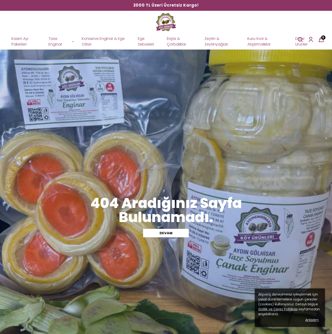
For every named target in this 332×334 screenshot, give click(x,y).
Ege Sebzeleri (146, 41)
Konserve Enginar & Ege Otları (103, 41)
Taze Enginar (61, 41)
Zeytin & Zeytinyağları (216, 41)
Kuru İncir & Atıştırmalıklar (259, 41)
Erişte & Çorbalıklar (176, 41)
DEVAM (166, 233)
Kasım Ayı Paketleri (19, 41)
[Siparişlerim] (311, 39)
